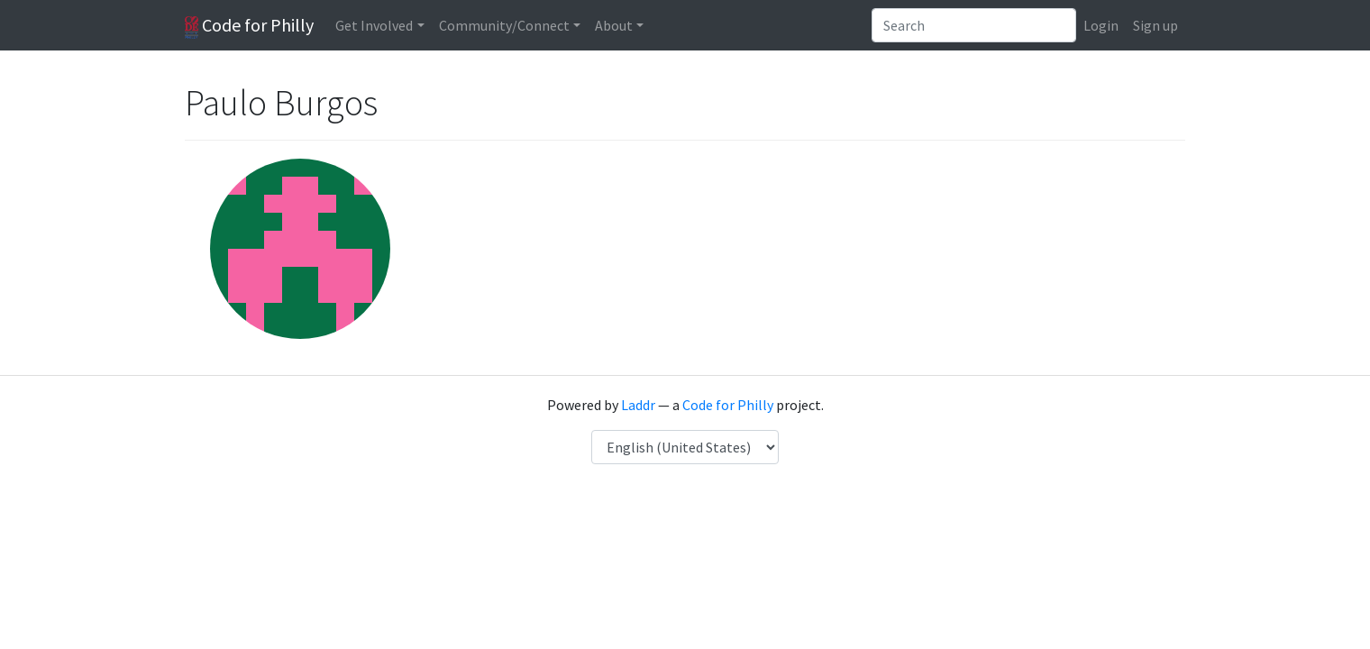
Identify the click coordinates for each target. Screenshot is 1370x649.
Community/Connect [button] (504, 25)
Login (1101, 25)
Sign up (1155, 25)
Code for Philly (249, 26)
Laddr (638, 405)
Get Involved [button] (374, 25)
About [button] (614, 25)
